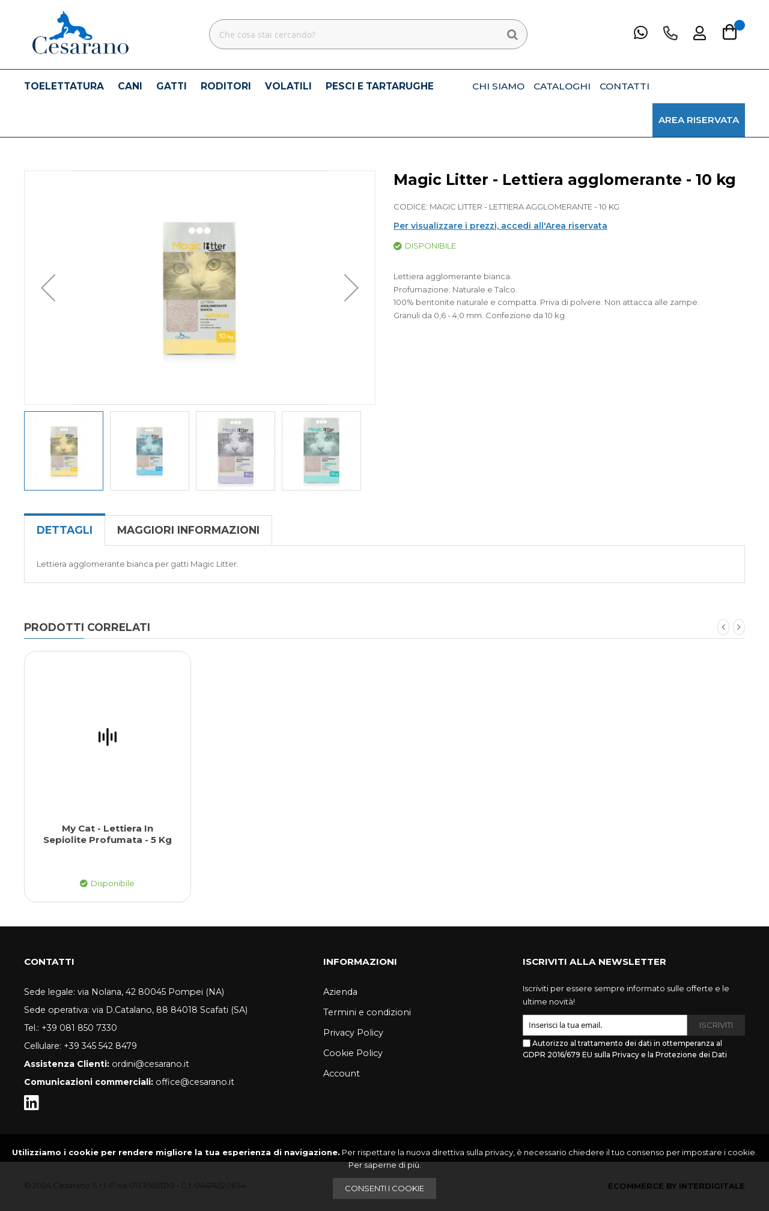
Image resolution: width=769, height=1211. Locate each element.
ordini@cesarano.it (150, 1063)
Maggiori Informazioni (188, 530)
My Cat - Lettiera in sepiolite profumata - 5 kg (107, 834)
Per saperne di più (383, 1165)
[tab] (64, 530)
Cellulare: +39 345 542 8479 (80, 1045)
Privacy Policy (353, 1032)
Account (341, 1073)
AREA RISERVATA (698, 119)
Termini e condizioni (367, 1012)
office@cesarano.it (195, 1082)
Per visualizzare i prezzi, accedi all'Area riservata (500, 225)
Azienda (340, 991)
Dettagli (65, 530)
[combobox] (368, 34)
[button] (48, 288)
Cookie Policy (353, 1053)
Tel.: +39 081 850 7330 (70, 1027)
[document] (384, 1172)
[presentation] (614, 1093)
